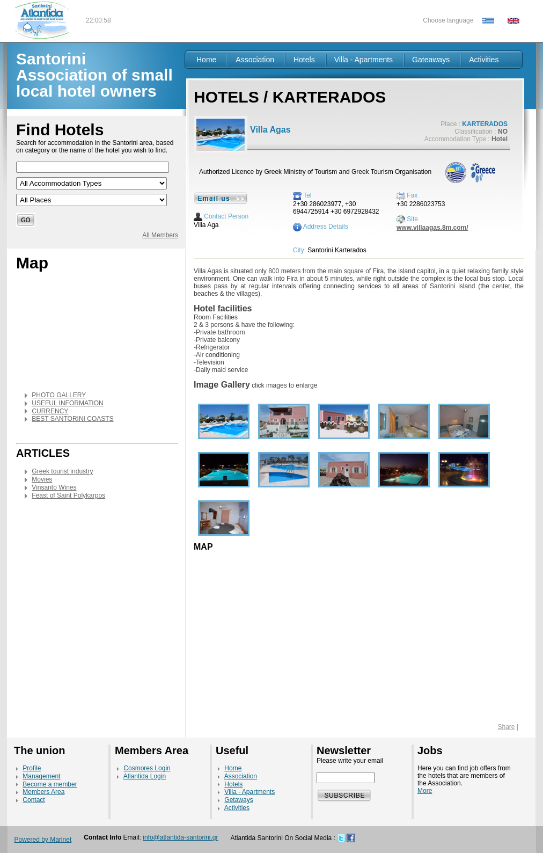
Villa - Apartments (363, 59)
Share (506, 727)
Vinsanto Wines (54, 487)
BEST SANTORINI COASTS (72, 418)
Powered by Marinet (43, 839)
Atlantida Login (144, 776)
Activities (483, 59)
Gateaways (431, 59)
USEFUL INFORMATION (67, 403)
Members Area (43, 792)
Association (255, 59)
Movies (42, 479)
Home (206, 59)
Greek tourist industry (62, 471)
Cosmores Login (146, 768)
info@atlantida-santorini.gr (180, 837)
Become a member (50, 784)
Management (41, 776)
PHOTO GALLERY (59, 395)
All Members (160, 235)
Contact (34, 800)
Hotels (304, 59)
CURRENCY (50, 411)
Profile (32, 768)
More (424, 790)
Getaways (238, 800)
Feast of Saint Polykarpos (68, 495)
